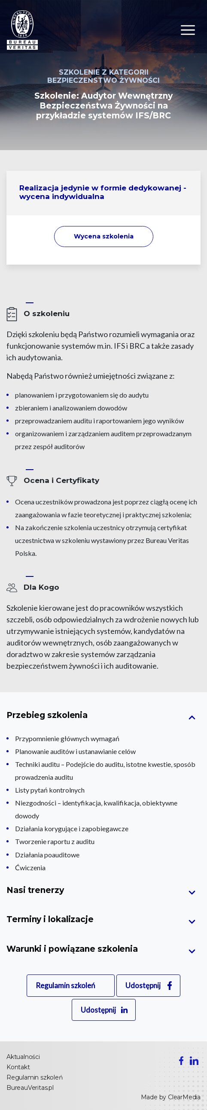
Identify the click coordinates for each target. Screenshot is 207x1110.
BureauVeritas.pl (30, 1088)
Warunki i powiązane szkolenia (72, 949)
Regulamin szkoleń (65, 985)
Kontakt (18, 1067)
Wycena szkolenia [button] (104, 236)
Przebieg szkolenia (47, 715)
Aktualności (23, 1057)
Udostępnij (143, 985)
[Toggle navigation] (188, 30)
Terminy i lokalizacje (50, 919)
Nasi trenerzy (35, 890)
